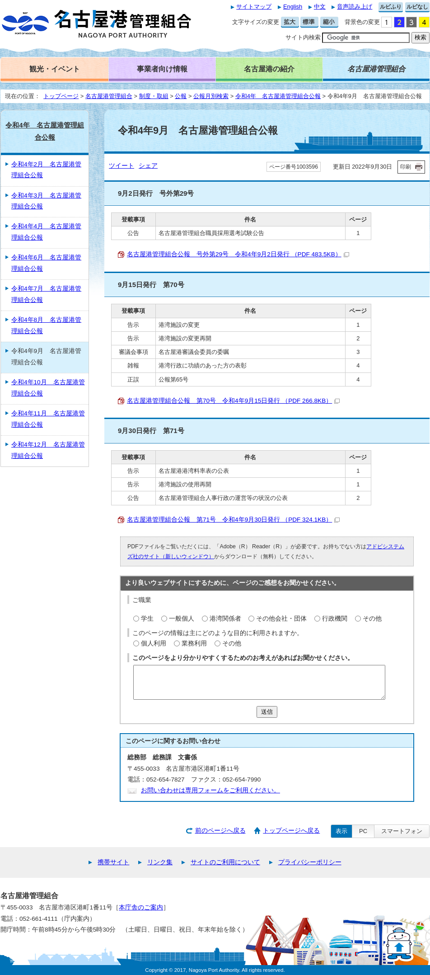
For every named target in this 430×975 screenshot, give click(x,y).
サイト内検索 (303, 37)
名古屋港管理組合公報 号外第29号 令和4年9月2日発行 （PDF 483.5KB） (238, 254)
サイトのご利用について (225, 862)
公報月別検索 (211, 96)
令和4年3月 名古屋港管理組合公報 (46, 201)
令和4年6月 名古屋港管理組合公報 (46, 263)
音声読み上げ (354, 6)
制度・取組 (153, 96)
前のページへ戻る (220, 830)
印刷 (405, 167)
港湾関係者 (225, 618)
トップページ (61, 96)
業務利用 (194, 643)
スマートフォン (401, 831)
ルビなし (417, 7)
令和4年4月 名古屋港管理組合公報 (46, 231)
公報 (181, 96)
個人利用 (153, 643)
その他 (372, 618)
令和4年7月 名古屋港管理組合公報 (46, 294)
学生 (147, 618)
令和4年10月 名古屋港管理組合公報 (48, 387)
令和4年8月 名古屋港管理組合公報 (46, 325)
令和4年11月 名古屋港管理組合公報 (48, 419)
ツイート (121, 165)
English (292, 6)
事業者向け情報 (162, 69)
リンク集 (160, 862)
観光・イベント (54, 69)
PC (363, 831)
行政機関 (334, 618)
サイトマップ (253, 6)
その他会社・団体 (281, 618)
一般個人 (181, 618)
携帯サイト (113, 862)
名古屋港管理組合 (108, 96)
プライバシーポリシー (309, 862)
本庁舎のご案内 (141, 907)
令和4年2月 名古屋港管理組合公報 (46, 170)
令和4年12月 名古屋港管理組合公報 (48, 450)
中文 (320, 6)
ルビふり (391, 7)
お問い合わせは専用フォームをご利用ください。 (210, 790)
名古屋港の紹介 (269, 69)
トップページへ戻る (291, 830)
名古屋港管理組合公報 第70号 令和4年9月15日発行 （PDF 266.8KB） (233, 400)
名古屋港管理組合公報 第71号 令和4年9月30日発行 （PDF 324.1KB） (233, 519)
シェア (148, 165)
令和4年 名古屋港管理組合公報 (278, 96)
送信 (267, 711)
